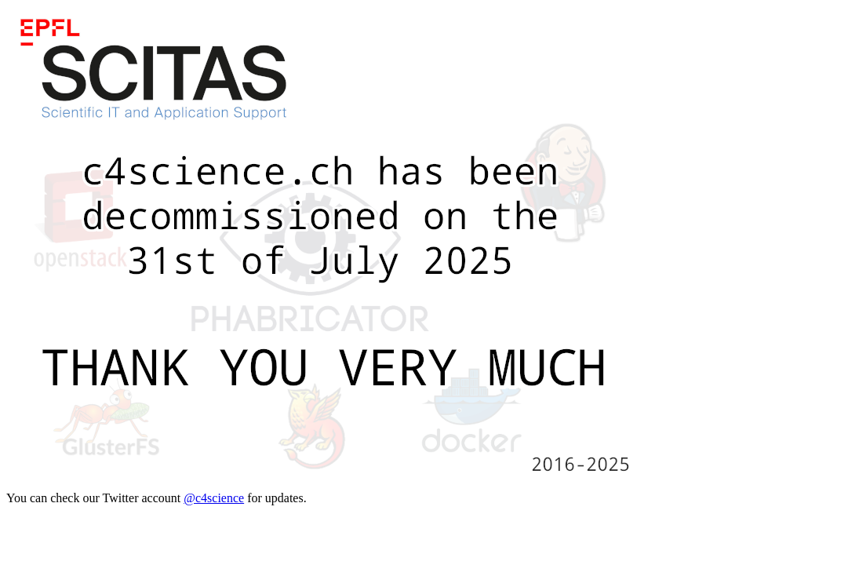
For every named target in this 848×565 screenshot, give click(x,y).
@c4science (214, 498)
